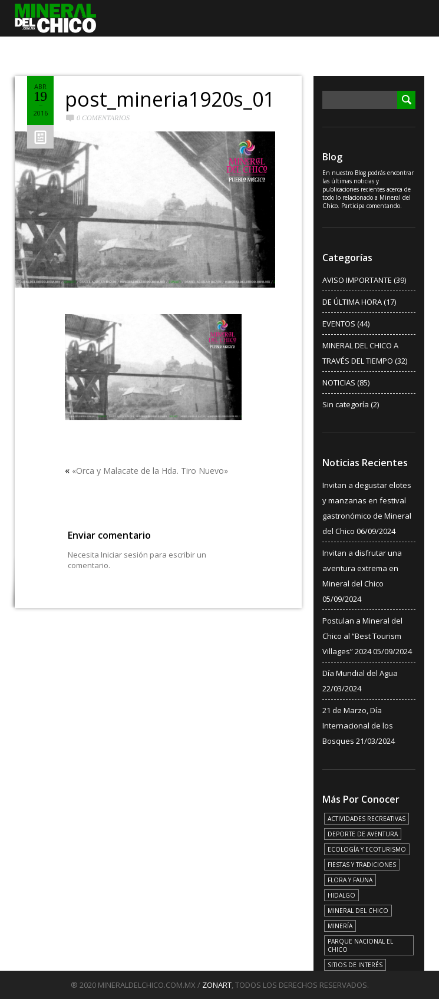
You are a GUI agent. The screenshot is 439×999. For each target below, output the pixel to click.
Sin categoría (345, 404)
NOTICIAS (338, 382)
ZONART (217, 985)
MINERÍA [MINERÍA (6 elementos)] (340, 926)
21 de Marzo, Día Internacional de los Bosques (357, 725)
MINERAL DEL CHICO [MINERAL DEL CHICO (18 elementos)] (358, 910)
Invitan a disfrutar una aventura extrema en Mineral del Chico (362, 568)
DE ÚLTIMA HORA (352, 301)
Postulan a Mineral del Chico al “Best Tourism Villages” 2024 (362, 636)
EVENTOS (338, 323)
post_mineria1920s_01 (170, 99)
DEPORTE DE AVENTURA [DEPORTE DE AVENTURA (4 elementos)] (363, 834)
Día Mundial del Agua (360, 673)
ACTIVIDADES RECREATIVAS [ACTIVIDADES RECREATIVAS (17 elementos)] (366, 819)
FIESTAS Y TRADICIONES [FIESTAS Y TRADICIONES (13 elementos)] (362, 864)
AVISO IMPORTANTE (357, 280)
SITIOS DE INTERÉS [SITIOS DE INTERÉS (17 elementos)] (355, 965)
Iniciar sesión (124, 554)
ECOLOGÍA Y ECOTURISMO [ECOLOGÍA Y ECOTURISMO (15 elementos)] (367, 849)
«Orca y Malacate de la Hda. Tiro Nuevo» (150, 470)
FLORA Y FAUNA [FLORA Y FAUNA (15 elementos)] (350, 880)
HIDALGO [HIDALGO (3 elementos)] (341, 895)
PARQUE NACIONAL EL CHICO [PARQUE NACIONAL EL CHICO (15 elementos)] (360, 945)
